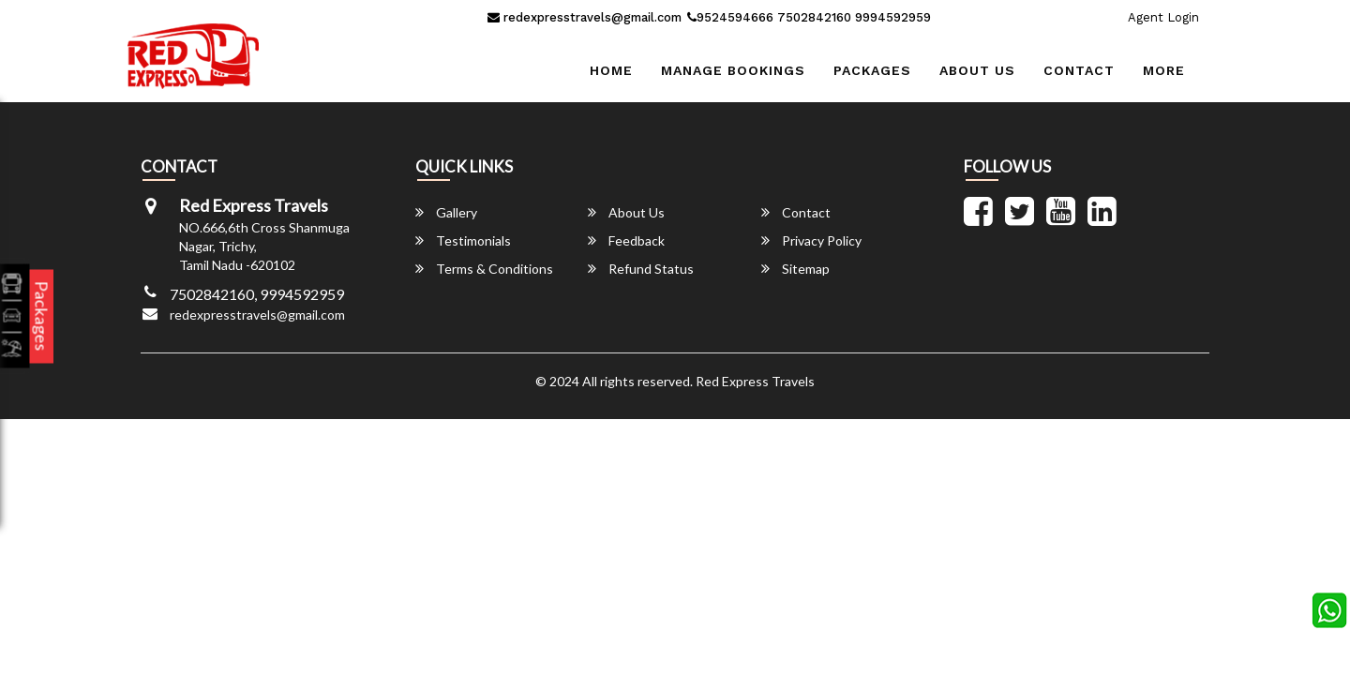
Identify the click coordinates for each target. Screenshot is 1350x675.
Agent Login (1163, 17)
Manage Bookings (733, 70)
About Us (977, 70)
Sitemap (795, 269)
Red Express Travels (755, 381)
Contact (1079, 70)
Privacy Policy (811, 240)
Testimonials (463, 240)
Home (611, 70)
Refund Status (641, 269)
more (1164, 70)
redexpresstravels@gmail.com (585, 17)
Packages (872, 70)
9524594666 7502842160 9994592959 (809, 17)
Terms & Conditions (484, 269)
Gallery (446, 212)
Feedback (626, 240)
